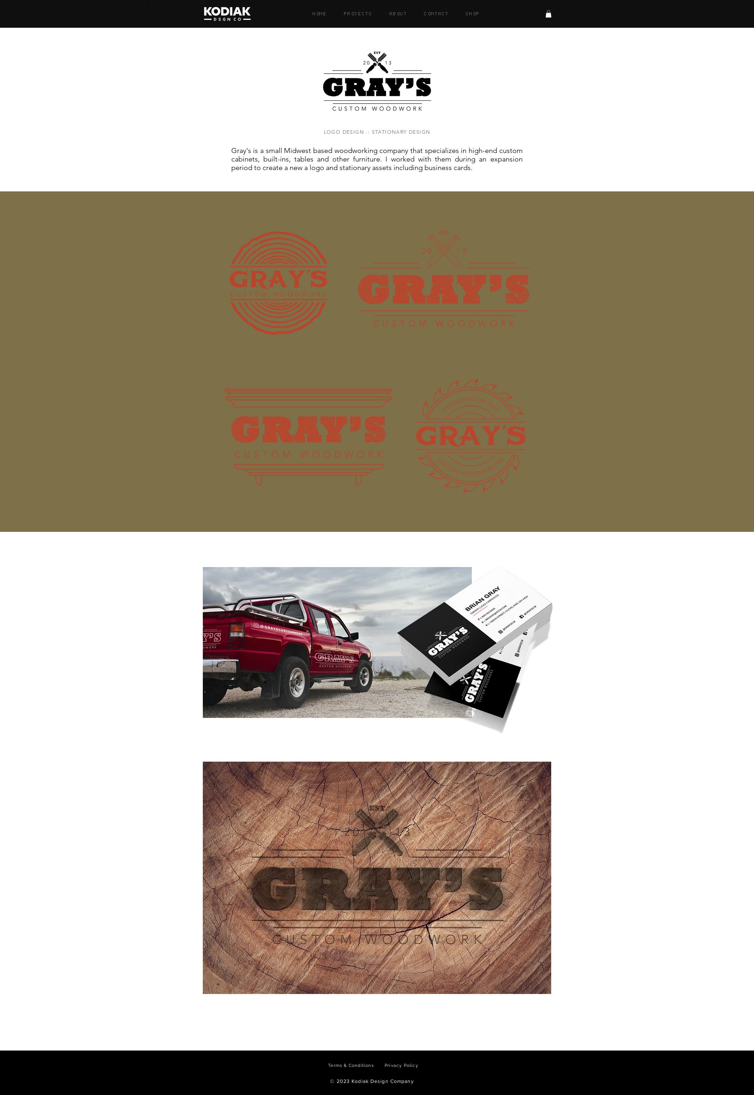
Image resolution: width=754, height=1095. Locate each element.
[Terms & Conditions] (352, 1065)
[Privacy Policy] (402, 1065)
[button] (548, 13)
